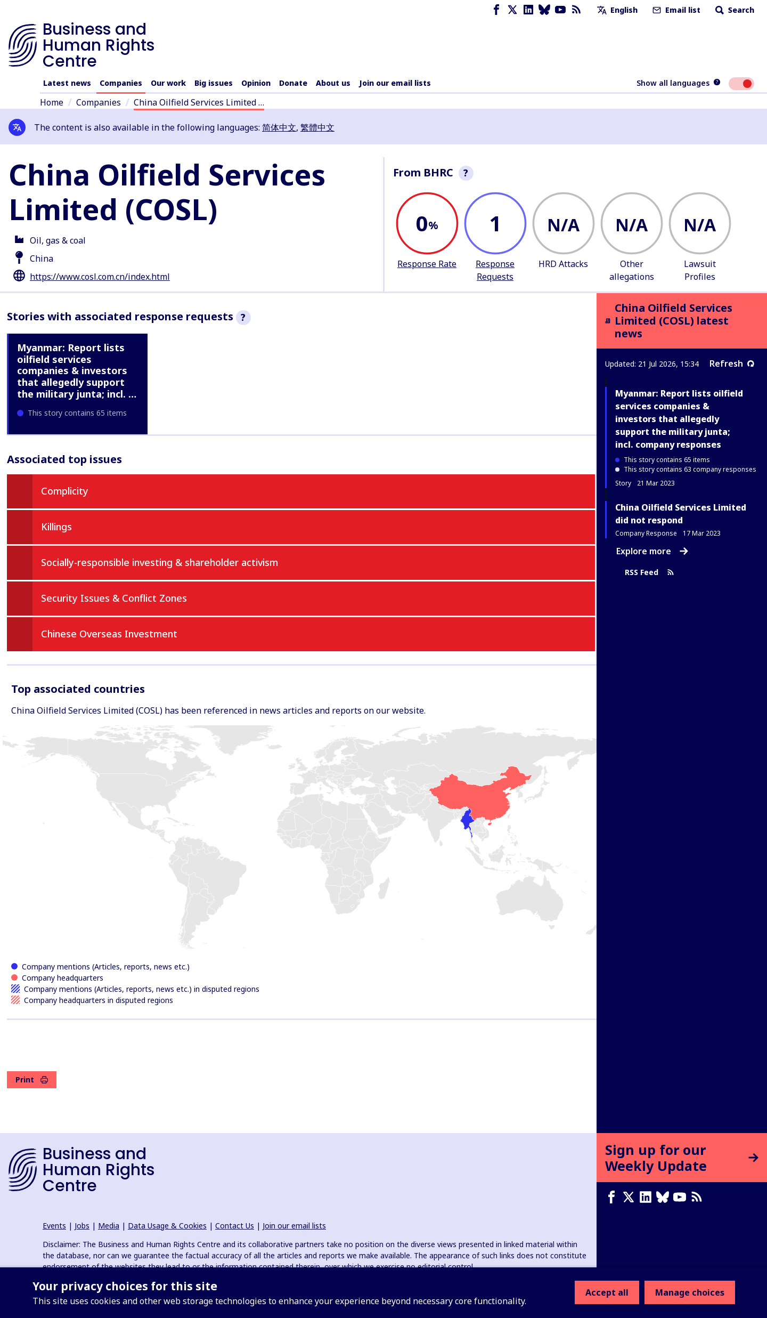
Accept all (607, 1292)
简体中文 (279, 127)
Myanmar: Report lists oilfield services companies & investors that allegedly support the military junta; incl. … (76, 370)
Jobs (82, 1225)
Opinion (256, 83)
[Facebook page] (496, 9)
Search (733, 10)
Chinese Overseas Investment (109, 633)
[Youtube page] (560, 9)
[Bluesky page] (544, 9)
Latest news (67, 83)
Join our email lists (395, 83)
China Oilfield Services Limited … (199, 102)
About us (333, 83)
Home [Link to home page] (51, 102)
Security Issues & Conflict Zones (114, 598)
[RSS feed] (576, 9)
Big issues (213, 83)
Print (31, 1079)
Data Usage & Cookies (167, 1225)
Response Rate (426, 264)
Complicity (64, 490)
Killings (56, 526)
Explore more (652, 551)
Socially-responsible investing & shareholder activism (159, 562)
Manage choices (689, 1292)
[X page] (512, 9)
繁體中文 (317, 127)
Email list (675, 10)
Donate (293, 83)
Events (54, 1225)
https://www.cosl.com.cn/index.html (100, 276)
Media (108, 1225)
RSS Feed (649, 572)
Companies (121, 83)
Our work (168, 83)
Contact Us (234, 1225)
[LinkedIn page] (528, 9)
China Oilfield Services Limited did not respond (680, 514)
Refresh (731, 363)
